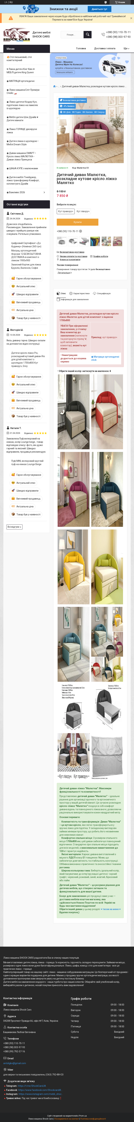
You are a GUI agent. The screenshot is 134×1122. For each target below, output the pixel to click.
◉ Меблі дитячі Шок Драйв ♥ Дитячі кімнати (22, 119)
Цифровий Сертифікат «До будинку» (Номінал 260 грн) (26, 245)
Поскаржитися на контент (66, 1119)
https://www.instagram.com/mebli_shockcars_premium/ (41, 1094)
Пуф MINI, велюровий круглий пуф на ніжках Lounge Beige (27, 463)
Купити (78, 222)
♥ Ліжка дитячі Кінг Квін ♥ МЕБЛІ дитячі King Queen (21, 71)
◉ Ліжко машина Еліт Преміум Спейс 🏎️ (23, 92)
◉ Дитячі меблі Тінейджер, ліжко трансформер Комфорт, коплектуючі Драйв (23, 180)
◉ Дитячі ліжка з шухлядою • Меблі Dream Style (22, 143)
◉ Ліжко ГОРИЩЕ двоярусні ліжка (22, 131)
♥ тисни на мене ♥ (110, 909)
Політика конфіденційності (93, 1119)
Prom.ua (83, 1116)
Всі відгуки (13, 526)
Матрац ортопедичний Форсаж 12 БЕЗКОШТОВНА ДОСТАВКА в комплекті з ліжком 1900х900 (26, 255)
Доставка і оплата (104, 48)
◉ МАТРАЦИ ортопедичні (20, 81)
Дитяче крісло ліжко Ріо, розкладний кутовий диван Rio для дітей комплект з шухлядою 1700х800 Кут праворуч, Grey (28, 359)
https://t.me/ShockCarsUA (32, 1086)
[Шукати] (88, 34)
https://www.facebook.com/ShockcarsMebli (41, 1090)
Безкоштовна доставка (72, 252)
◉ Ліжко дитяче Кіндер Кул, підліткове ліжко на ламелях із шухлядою (22, 105)
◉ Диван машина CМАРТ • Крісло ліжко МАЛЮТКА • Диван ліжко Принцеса (21, 156)
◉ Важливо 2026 (16, 192)
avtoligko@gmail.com (14, 1063)
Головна (81, 48)
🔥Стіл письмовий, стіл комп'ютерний (19, 59)
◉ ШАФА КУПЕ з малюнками (22, 168)
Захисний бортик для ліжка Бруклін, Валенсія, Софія (26, 266)
